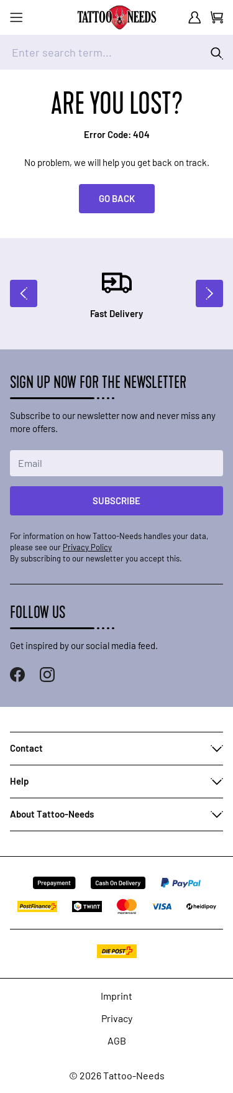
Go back (117, 198)
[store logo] (117, 17)
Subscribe (116, 500)
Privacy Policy (87, 547)
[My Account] (194, 17)
